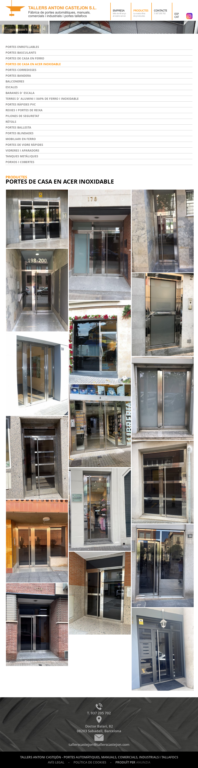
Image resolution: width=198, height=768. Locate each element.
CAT (176, 17)
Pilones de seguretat (22, 116)
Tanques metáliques (22, 156)
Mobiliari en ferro (21, 139)
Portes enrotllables (22, 47)
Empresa (118, 10)
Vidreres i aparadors (22, 150)
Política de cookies (90, 762)
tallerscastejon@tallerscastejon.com (99, 744)
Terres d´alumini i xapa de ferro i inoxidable (42, 99)
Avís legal (56, 762)
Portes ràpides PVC (21, 104)
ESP (176, 14)
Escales (12, 87)
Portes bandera (18, 76)
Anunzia (143, 762)
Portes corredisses (21, 70)
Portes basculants (21, 52)
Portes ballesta (18, 127)
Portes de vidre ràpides (24, 145)
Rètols (11, 122)
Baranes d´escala (20, 93)
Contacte (160, 10)
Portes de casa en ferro (25, 58)
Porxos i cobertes (20, 162)
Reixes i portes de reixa (24, 110)
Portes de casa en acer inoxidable (33, 64)
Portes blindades (19, 133)
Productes (140, 10)
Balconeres (15, 81)
